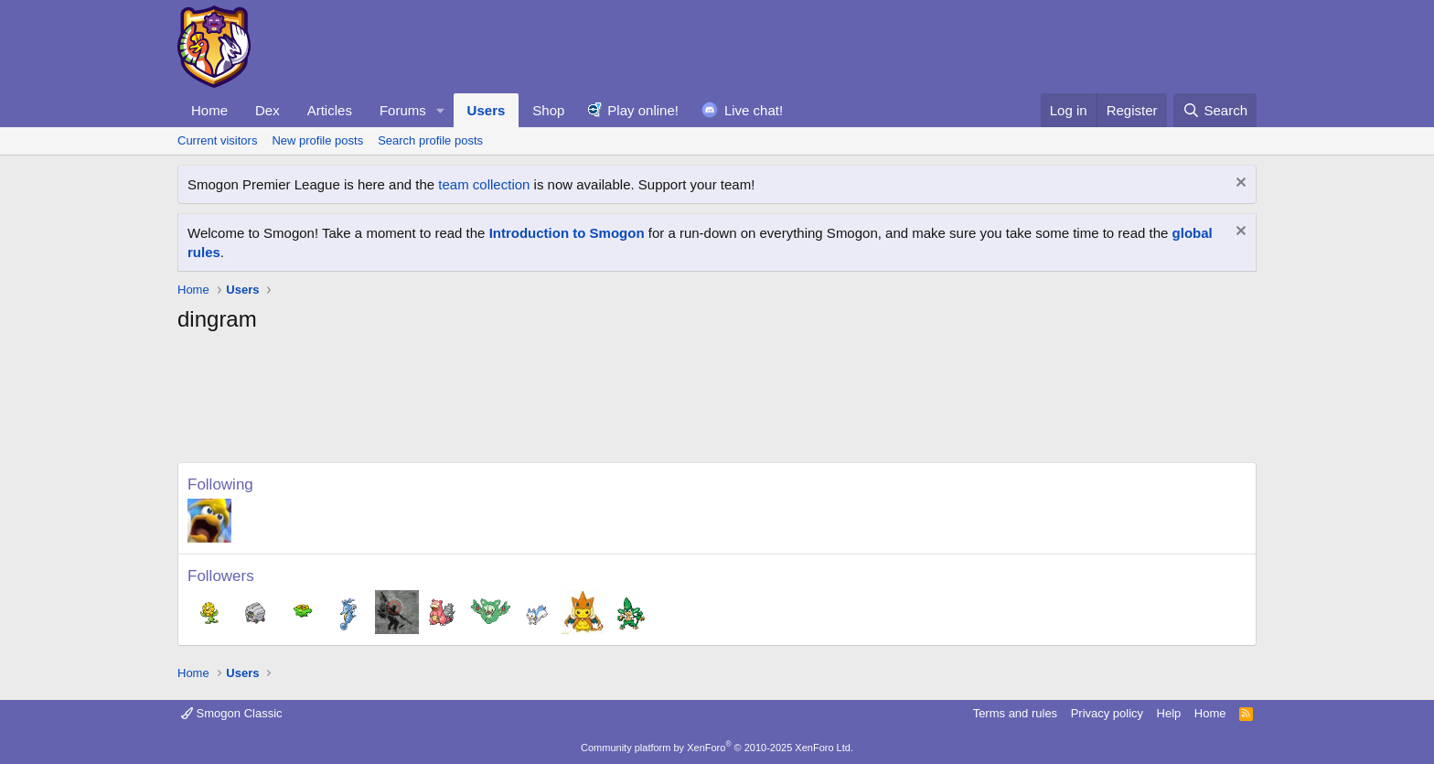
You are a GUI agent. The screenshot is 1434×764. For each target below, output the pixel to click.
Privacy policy (1107, 713)
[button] (441, 110)
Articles (329, 110)
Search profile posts (430, 140)
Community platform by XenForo (717, 747)
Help (1169, 713)
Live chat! (753, 110)
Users (486, 110)
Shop (548, 110)
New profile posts (317, 140)
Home (209, 110)
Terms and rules (1015, 713)
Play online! (643, 110)
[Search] (1215, 110)
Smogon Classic (232, 713)
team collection (484, 184)
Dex (267, 110)
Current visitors (217, 140)
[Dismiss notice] (1239, 184)
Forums (403, 110)
